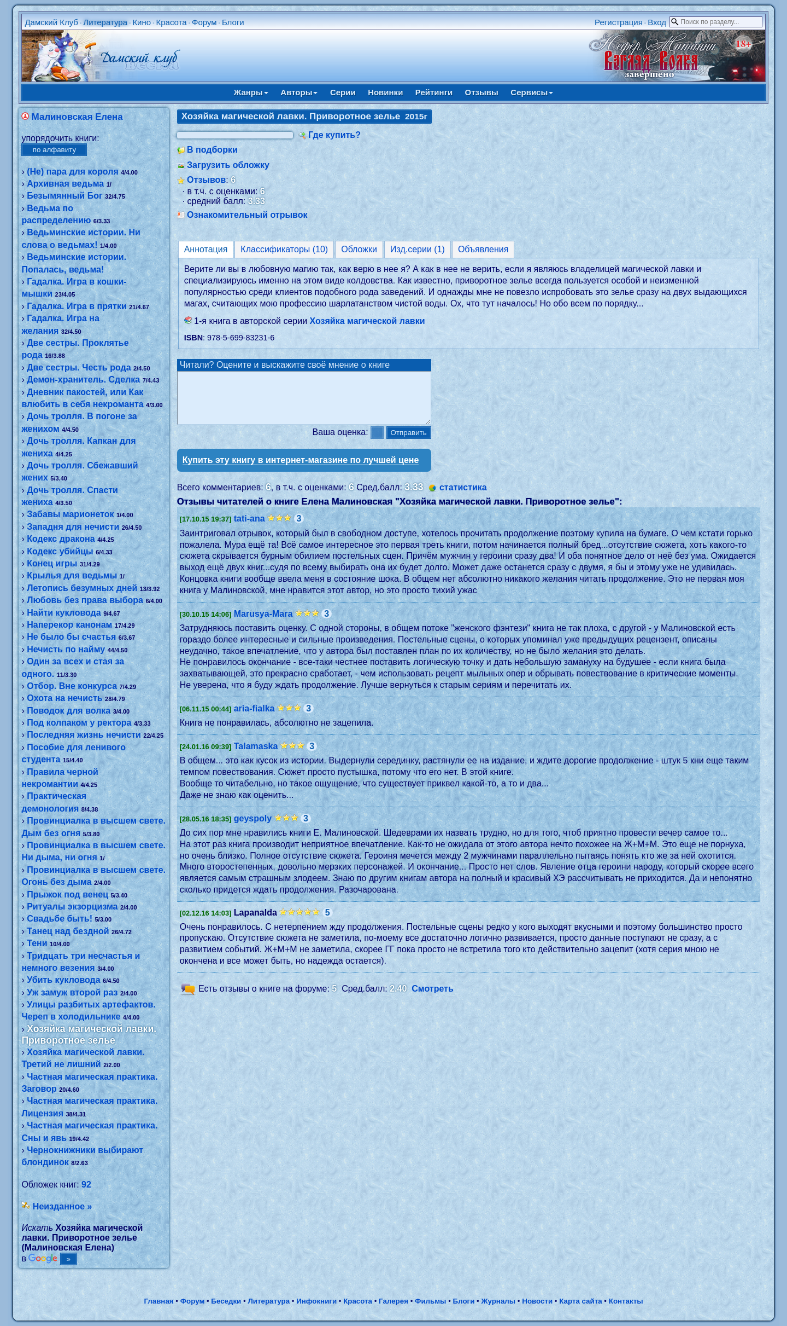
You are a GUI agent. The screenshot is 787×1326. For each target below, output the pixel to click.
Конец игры (52, 563)
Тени (37, 943)
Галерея (393, 1301)
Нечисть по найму (66, 649)
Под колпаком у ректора (79, 722)
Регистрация (619, 22)
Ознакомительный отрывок (247, 214)
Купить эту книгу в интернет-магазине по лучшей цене (301, 469)
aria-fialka (254, 718)
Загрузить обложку (228, 165)
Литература (105, 22)
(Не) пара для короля (73, 171)
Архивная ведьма (65, 183)
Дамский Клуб (51, 22)
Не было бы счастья (71, 636)
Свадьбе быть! (59, 918)
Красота (171, 22)
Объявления (483, 249)
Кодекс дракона (61, 538)
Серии (343, 92)
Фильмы (430, 1301)
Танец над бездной (68, 931)
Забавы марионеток (70, 514)
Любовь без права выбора (85, 600)
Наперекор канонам (69, 624)
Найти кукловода (64, 612)
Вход (657, 22)
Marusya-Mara (263, 623)
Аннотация (206, 249)
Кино (141, 22)
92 (86, 1184)
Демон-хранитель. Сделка (83, 379)
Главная (158, 1301)
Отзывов (206, 179)
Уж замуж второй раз (72, 992)
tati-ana (249, 528)
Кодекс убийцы (60, 551)
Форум (204, 22)
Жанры (251, 92)
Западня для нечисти (73, 526)
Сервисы (531, 92)
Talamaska (256, 756)
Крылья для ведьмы (72, 575)
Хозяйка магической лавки (367, 321)
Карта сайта (580, 1301)
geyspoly (253, 828)
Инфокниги (316, 1301)
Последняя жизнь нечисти (84, 734)
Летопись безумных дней (82, 588)
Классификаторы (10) (284, 249)
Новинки (385, 92)
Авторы (299, 92)
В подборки (212, 149)
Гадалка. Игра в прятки (77, 306)
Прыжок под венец (67, 894)
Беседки (226, 1301)
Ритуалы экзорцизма (72, 906)
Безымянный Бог (64, 195)
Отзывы (481, 92)
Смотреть (433, 998)
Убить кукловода (63, 980)
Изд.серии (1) (417, 249)
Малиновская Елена (77, 117)
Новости (537, 1301)
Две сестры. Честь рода (79, 367)
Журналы (498, 1301)
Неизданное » (62, 1206)
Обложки (359, 249)
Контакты (626, 1301)
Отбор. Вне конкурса (72, 686)
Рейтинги (434, 92)
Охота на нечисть (64, 698)
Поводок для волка (68, 710)
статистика (463, 497)
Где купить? (334, 135)
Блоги (233, 22)
